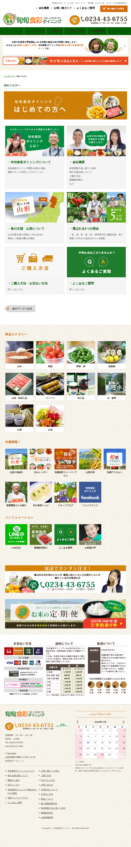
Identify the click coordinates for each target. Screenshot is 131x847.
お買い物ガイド (63, 8)
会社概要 (44, 8)
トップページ (9, 84)
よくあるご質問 (86, 8)
